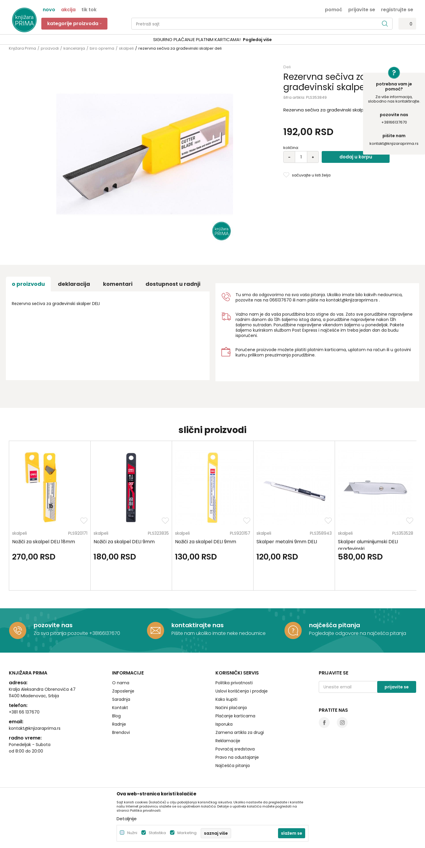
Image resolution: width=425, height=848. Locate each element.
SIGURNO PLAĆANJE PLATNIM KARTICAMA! (197, 39)
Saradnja (121, 699)
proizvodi (50, 48)
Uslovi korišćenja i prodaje (241, 691)
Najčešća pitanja (232, 765)
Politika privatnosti (234, 683)
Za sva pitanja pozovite (61, 633)
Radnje (119, 724)
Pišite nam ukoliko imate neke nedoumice (218, 633)
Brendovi (121, 732)
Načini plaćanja (231, 708)
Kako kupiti (226, 699)
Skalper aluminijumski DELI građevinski (368, 545)
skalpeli (126, 48)
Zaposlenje (123, 691)
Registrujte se (397, 9)
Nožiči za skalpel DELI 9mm (124, 541)
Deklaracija (74, 284)
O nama (120, 683)
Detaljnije (127, 818)
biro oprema (102, 48)
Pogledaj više (257, 40)
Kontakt (120, 708)
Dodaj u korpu (355, 157)
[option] (212, 40)
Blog (116, 716)
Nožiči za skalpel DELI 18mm (43, 541)
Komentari (118, 284)
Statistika (157, 832)
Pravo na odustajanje (237, 757)
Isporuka (224, 724)
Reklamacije (227, 741)
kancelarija (74, 48)
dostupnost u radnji (173, 284)
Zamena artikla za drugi (239, 732)
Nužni (132, 832)
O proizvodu (28, 284)
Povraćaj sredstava (235, 749)
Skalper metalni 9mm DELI (286, 541)
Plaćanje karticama (235, 716)
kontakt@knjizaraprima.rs (394, 143)
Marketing (187, 832)
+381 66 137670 (24, 712)
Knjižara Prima (22, 48)
